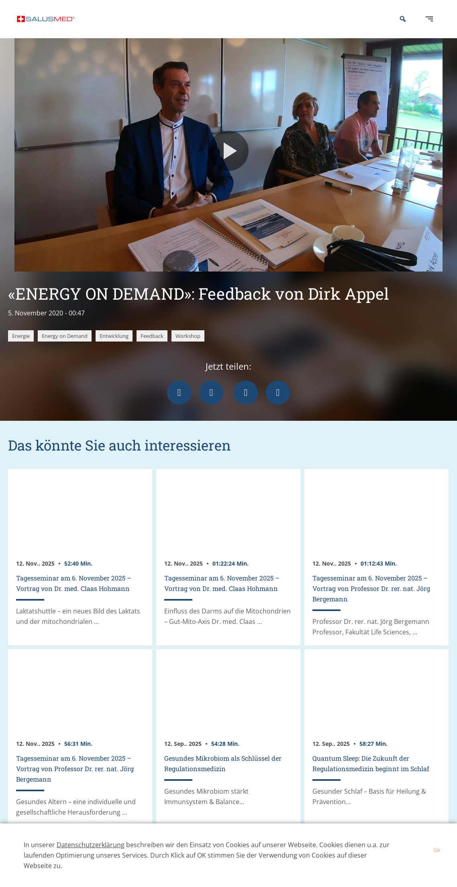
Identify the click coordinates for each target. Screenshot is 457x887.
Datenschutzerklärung (90, 844)
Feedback (152, 348)
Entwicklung (114, 348)
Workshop (187, 348)
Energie (21, 348)
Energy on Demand (65, 348)
